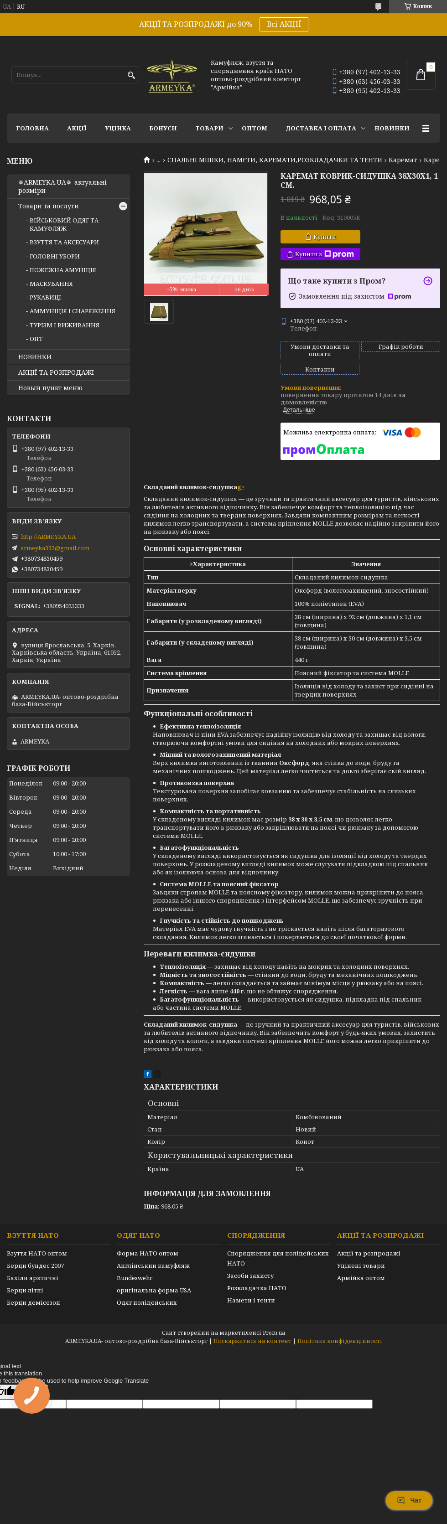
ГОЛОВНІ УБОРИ (55, 256)
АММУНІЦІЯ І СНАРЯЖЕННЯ (72, 311)
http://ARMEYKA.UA (48, 536)
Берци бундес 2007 (35, 1265)
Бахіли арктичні (32, 1278)
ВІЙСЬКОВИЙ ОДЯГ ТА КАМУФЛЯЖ (64, 224)
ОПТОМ (254, 128)
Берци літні (25, 1290)
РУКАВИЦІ (45, 297)
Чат (409, 1500)
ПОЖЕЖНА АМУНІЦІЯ (63, 270)
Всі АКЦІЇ (284, 24)
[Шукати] (131, 75)
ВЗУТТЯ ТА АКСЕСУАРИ (64, 242)
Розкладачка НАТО (256, 1288)
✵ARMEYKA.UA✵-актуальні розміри (62, 186)
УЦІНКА (118, 128)
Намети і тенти (251, 1300)
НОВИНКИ (392, 128)
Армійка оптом (361, 1278)
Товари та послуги (48, 206)
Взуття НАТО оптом (37, 1253)
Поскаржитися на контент (252, 1341)
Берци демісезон (33, 1302)
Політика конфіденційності (339, 1341)
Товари (209, 128)
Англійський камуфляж (153, 1265)
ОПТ (36, 339)
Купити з (324, 254)
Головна (32, 128)
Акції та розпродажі (368, 1253)
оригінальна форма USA (154, 1290)
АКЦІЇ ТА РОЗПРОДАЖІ (56, 372)
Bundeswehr (134, 1278)
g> (240, 487)
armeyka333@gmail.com (55, 548)
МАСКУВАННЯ (51, 283)
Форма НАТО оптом (147, 1253)
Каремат (403, 160)
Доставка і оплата (321, 128)
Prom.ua (274, 1333)
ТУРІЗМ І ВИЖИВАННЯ (64, 325)
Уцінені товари (361, 1265)
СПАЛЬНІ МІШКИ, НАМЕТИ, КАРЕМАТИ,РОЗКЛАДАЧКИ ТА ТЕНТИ (274, 160)
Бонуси (163, 128)
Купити (324, 236)
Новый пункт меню (50, 388)
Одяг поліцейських (147, 1302)
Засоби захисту (250, 1275)
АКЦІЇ (77, 128)
